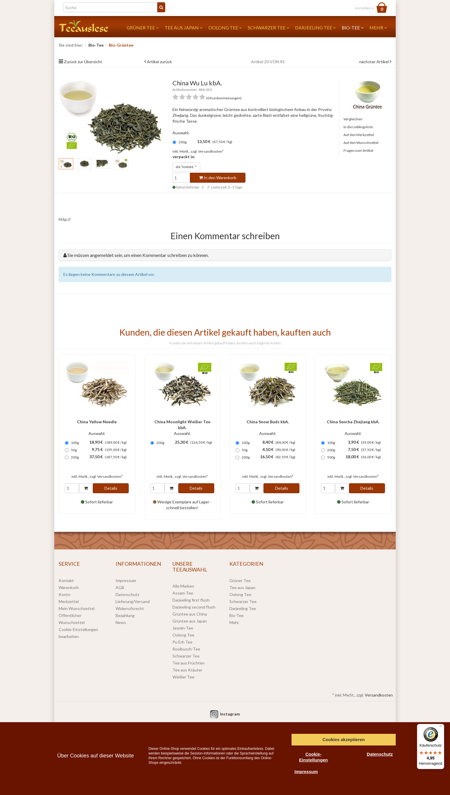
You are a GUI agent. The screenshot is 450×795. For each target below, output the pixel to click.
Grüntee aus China (189, 613)
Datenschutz (127, 594)
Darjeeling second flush (193, 606)
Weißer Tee (183, 676)
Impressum (126, 580)
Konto (64, 594)
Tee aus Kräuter (187, 669)
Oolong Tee (225, 27)
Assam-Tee (182, 592)
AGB (120, 587)
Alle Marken (183, 586)
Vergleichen (352, 119)
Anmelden (364, 8)
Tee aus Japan (184, 27)
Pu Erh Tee (182, 641)
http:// (65, 219)
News (121, 622)
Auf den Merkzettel (358, 135)
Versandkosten (379, 694)
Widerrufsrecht (130, 608)
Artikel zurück (159, 61)
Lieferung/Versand (133, 601)
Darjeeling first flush (191, 599)
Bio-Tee (353, 27)
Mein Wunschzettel (77, 608)
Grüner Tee (143, 27)
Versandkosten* (211, 151)
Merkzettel (69, 601)
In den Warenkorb (217, 177)
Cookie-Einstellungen (313, 757)
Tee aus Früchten (188, 662)
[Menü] (440, 727)
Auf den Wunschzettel (361, 142)
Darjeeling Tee (315, 27)
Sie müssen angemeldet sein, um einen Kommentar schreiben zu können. (138, 255)
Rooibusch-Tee (186, 648)
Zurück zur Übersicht (83, 61)
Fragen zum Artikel (358, 150)
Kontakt (66, 580)
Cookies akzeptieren (343, 739)
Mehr (378, 27)
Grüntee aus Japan (189, 620)
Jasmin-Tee (182, 627)
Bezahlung (125, 615)
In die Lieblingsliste (358, 127)
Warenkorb (69, 587)
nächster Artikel (374, 61)
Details (110, 488)
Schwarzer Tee (268, 27)
